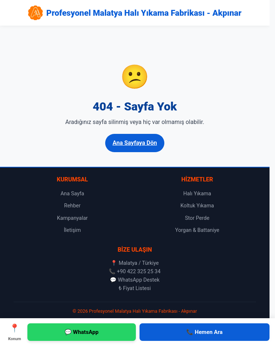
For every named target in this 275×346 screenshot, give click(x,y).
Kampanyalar (72, 218)
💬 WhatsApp (82, 332)
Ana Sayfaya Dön (134, 142)
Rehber (72, 206)
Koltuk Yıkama (197, 206)
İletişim (72, 230)
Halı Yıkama (197, 194)
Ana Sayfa (72, 194)
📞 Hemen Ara (204, 332)
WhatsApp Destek (139, 280)
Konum (14, 331)
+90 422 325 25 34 (139, 271)
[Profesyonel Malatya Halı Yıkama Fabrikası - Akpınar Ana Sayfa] (134, 12)
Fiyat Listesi (137, 288)
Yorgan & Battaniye (197, 230)
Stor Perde (197, 218)
